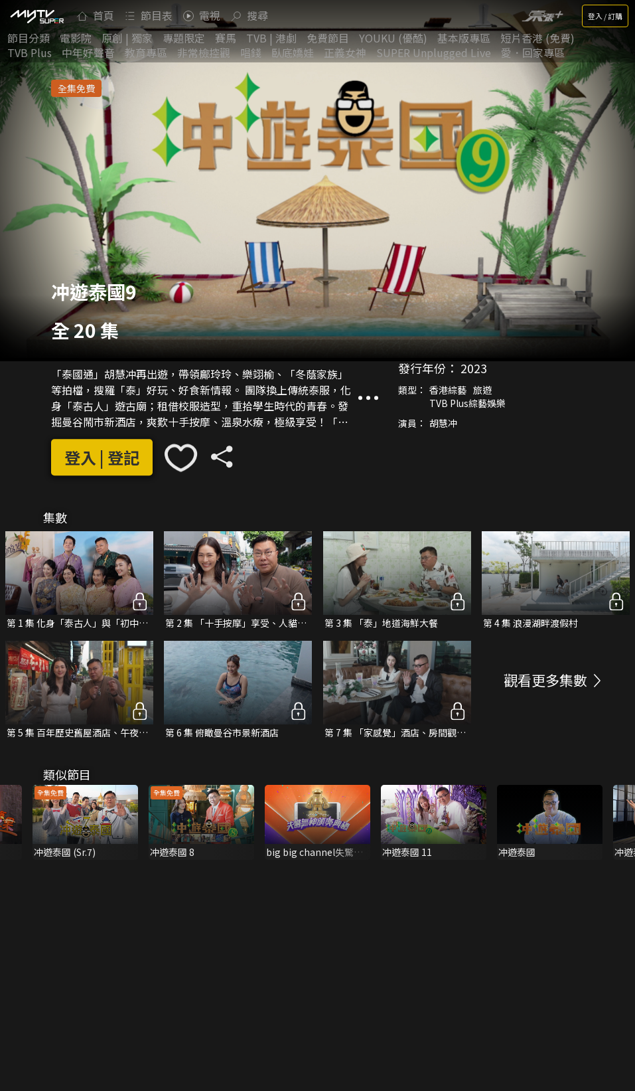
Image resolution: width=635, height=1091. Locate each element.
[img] (36, 16)
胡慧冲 (443, 423)
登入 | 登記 (101, 457)
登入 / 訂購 (605, 16)
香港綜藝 (447, 389)
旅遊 (482, 389)
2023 (473, 368)
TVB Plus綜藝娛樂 (467, 403)
